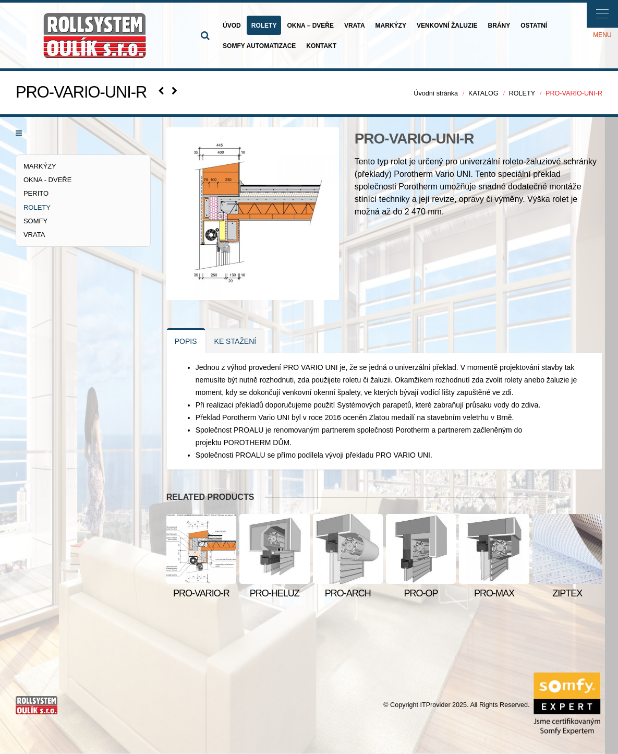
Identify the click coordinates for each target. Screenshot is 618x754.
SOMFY (35, 221)
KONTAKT (321, 46)
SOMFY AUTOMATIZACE (259, 46)
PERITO (36, 193)
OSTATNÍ (533, 25)
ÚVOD (232, 25)
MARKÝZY (390, 25)
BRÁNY (499, 25)
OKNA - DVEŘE (47, 180)
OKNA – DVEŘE (310, 25)
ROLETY (264, 25)
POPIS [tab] (186, 341)
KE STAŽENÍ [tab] (235, 341)
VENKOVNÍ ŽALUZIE (447, 25)
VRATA (354, 25)
